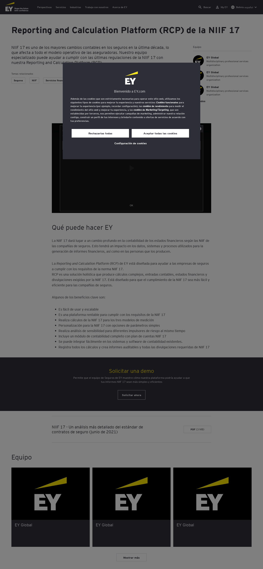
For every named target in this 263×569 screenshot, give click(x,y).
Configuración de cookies (130, 143)
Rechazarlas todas (100, 133)
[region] (131, 111)
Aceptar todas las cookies (160, 133)
